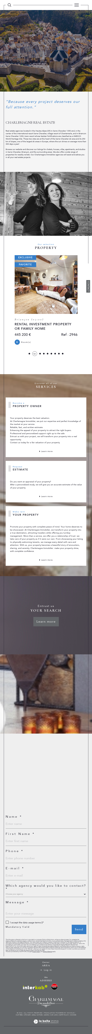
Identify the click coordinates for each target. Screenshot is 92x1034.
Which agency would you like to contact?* (46, 887)
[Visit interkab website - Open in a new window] (35, 987)
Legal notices (37, 1015)
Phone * (15, 851)
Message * (17, 902)
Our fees (19, 1015)
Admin (46, 1015)
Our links (54, 1015)
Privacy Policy (36, 951)
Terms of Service (47, 951)
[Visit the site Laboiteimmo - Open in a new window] (46, 1025)
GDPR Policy (63, 1015)
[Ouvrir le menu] (76, 5)
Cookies (73, 1015)
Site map (27, 1015)
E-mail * (15, 868)
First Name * (20, 833)
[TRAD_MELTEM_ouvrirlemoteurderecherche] (9, 5)
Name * (14, 816)
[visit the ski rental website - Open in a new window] (54, 987)
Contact (88, 286)
